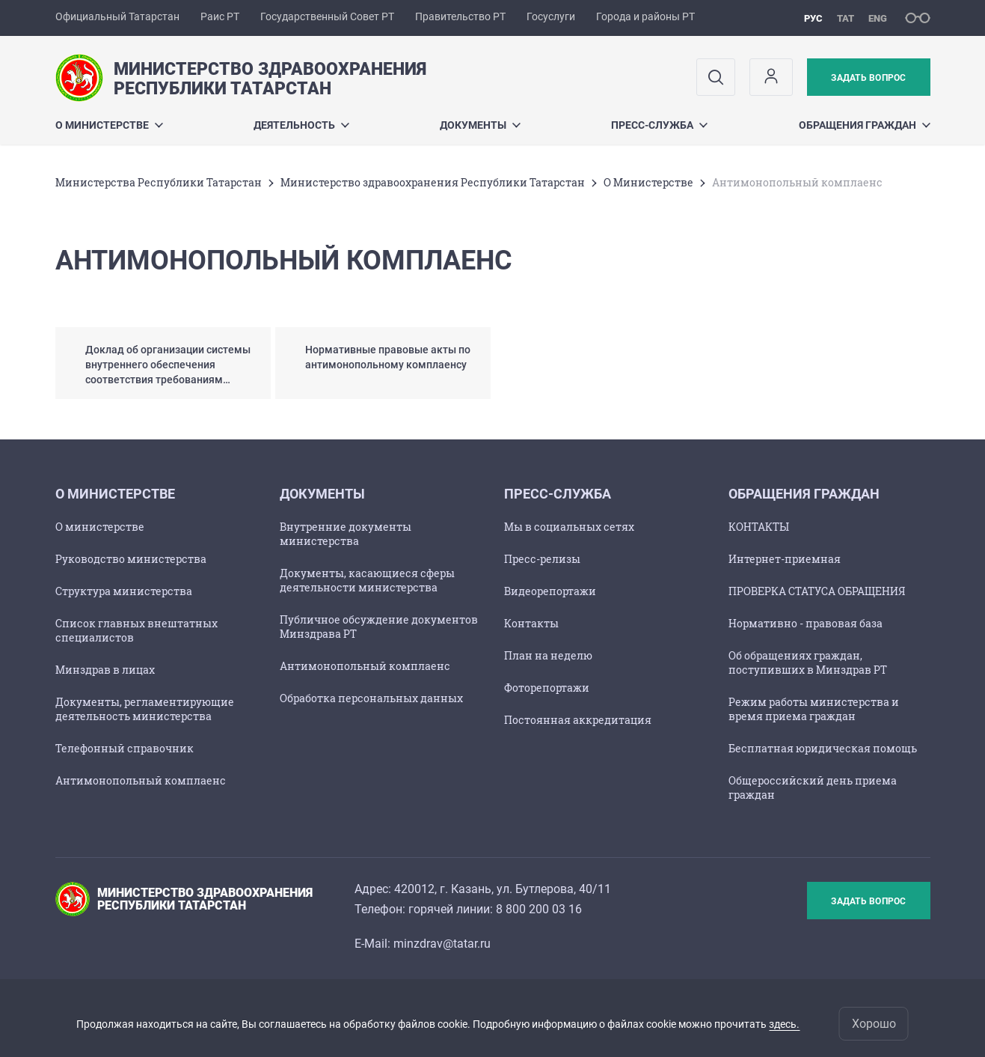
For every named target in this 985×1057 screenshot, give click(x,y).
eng (877, 18)
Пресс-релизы (542, 559)
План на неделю (548, 655)
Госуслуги (551, 16)
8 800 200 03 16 (539, 909)
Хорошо (874, 1024)
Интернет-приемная (784, 559)
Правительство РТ (460, 16)
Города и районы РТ (645, 16)
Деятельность (301, 125)
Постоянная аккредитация (577, 720)
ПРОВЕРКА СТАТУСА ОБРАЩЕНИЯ (816, 591)
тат (845, 18)
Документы (480, 125)
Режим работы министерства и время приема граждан (813, 709)
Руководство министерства (130, 559)
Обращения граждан (864, 125)
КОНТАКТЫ (758, 527)
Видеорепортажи (550, 591)
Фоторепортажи (546, 687)
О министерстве (99, 527)
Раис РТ (219, 16)
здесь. (784, 1024)
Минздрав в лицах (105, 669)
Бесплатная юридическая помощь (822, 748)
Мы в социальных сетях (569, 527)
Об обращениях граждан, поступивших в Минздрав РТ (807, 662)
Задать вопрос (868, 78)
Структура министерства (123, 591)
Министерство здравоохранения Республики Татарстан (432, 182)
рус (813, 18)
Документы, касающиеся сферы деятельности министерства (367, 580)
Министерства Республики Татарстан (158, 182)
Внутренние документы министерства (345, 534)
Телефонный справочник (124, 748)
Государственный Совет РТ (327, 16)
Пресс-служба (659, 125)
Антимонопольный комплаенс (140, 780)
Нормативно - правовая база (805, 623)
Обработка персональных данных (371, 698)
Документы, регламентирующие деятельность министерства (144, 709)
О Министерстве (109, 125)
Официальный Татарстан (117, 16)
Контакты (531, 623)
